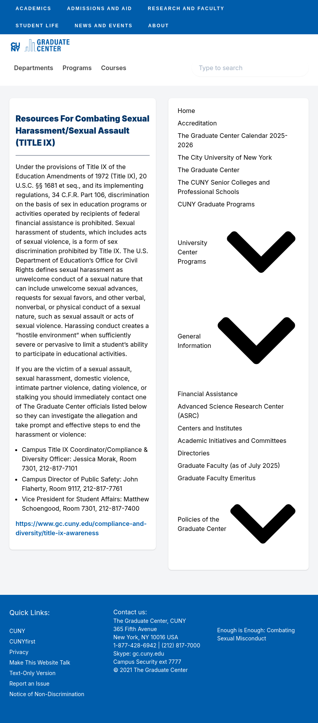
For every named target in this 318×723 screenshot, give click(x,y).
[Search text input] (250, 67)
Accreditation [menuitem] (197, 123)
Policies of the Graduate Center (237, 524)
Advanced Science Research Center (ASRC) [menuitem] (231, 411)
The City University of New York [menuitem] (225, 157)
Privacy (18, 652)
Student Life (37, 25)
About (158, 25)
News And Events (103, 25)
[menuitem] (238, 252)
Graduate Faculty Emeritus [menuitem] (217, 478)
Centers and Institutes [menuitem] (210, 428)
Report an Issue (29, 683)
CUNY (17, 631)
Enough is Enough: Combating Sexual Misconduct (256, 634)
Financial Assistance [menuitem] (208, 394)
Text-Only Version (32, 673)
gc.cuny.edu (148, 653)
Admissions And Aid (99, 8)
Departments (33, 68)
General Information (237, 340)
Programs (77, 68)
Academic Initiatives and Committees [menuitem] (232, 440)
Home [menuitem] (186, 111)
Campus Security (135, 661)
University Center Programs (237, 252)
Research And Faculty (186, 8)
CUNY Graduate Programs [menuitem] (216, 204)
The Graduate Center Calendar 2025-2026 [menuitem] (233, 140)
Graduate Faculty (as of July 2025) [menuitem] (229, 465)
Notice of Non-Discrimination (46, 694)
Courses (113, 68)
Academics (33, 8)
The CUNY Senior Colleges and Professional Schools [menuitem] (224, 187)
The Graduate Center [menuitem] (209, 170)
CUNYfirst (22, 641)
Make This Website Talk (39, 662)
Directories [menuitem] (194, 453)
